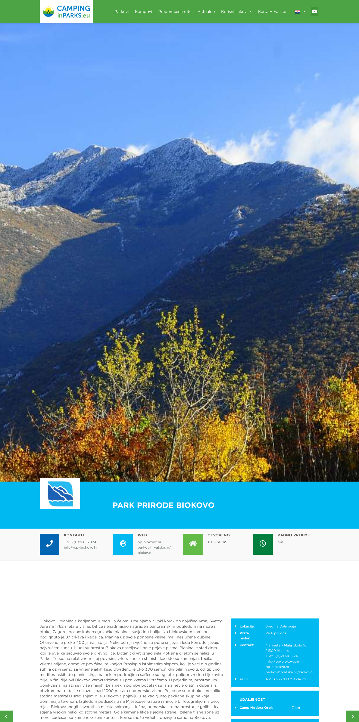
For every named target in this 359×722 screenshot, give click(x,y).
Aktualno (206, 11)
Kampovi (143, 11)
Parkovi (122, 11)
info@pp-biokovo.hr (81, 547)
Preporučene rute (174, 11)
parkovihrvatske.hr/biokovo (289, 672)
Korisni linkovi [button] (235, 11)
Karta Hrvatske (272, 11)
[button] (299, 12)
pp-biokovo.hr (150, 542)
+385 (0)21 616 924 (80, 542)
